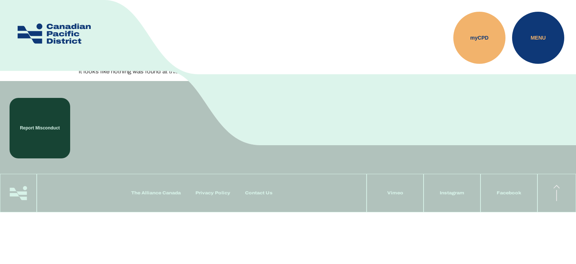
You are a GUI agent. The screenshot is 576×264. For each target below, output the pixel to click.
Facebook (509, 192)
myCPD (479, 38)
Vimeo (395, 192)
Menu (538, 38)
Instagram (452, 192)
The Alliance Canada (156, 192)
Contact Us (259, 192)
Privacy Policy (212, 192)
